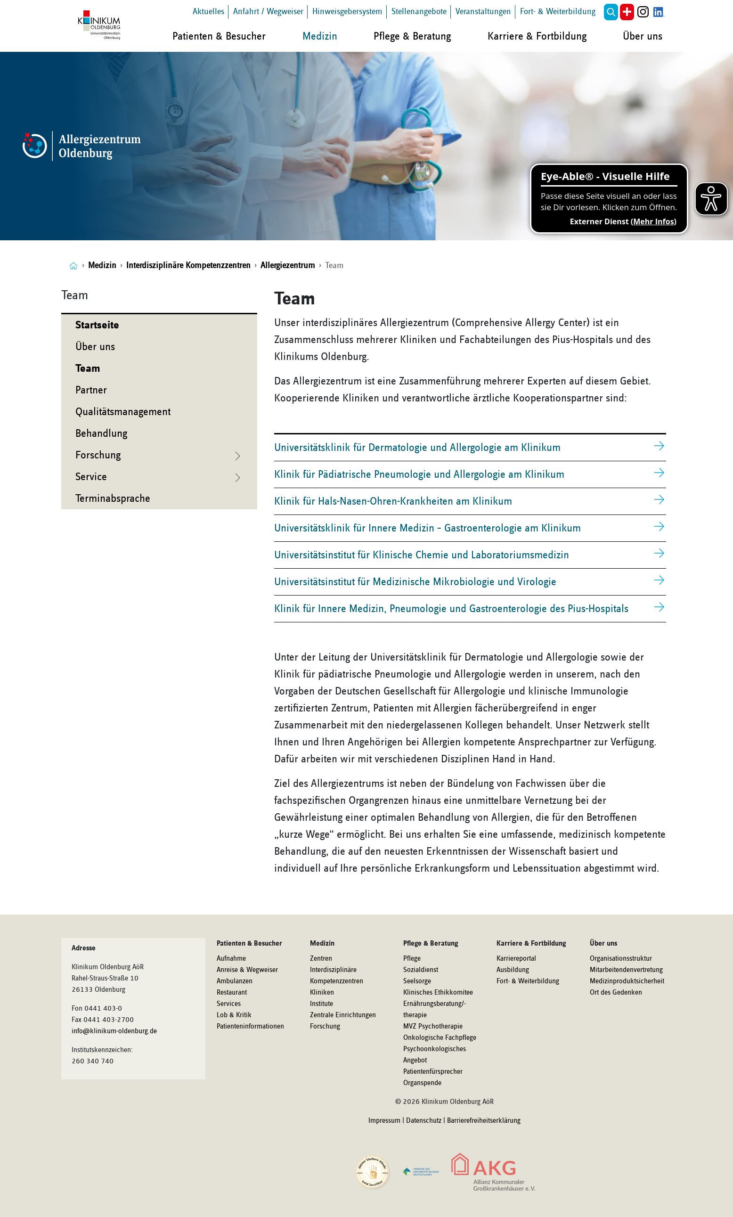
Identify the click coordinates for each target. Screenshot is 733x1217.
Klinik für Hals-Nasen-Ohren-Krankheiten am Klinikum (393, 501)
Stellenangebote (419, 11)
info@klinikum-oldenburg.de (114, 1031)
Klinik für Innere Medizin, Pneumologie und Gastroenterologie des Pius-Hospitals (451, 608)
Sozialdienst (420, 970)
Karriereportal (516, 959)
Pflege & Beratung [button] (412, 36)
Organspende (422, 1083)
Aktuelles (208, 11)
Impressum (384, 1121)
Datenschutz (423, 1121)
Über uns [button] (642, 36)
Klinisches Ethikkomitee (438, 992)
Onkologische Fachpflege (439, 1038)
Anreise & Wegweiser (247, 970)
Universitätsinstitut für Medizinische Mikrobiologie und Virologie (415, 582)
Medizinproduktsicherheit (627, 981)
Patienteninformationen (250, 1026)
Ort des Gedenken (616, 992)
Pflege (412, 959)
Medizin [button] (319, 36)
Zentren (321, 959)
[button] (611, 12)
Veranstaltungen (483, 11)
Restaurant (232, 992)
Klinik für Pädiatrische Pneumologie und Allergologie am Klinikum (419, 474)
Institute (321, 1004)
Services (229, 1004)
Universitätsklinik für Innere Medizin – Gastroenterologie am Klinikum (427, 528)
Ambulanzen (234, 981)
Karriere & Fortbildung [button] (537, 36)
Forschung (325, 1026)
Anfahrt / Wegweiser (268, 11)
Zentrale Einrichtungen (343, 1015)
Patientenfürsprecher (433, 1072)
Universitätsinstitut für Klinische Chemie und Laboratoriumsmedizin (421, 555)
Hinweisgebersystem (347, 11)
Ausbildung (513, 970)
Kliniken (322, 992)
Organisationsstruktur (621, 959)
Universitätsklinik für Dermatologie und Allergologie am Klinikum (417, 447)
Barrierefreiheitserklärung (484, 1121)
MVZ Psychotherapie (433, 1026)
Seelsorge (417, 981)
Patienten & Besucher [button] (219, 36)
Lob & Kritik (234, 1015)
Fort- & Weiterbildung (557, 11)
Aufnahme (231, 959)
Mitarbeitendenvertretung (626, 970)
